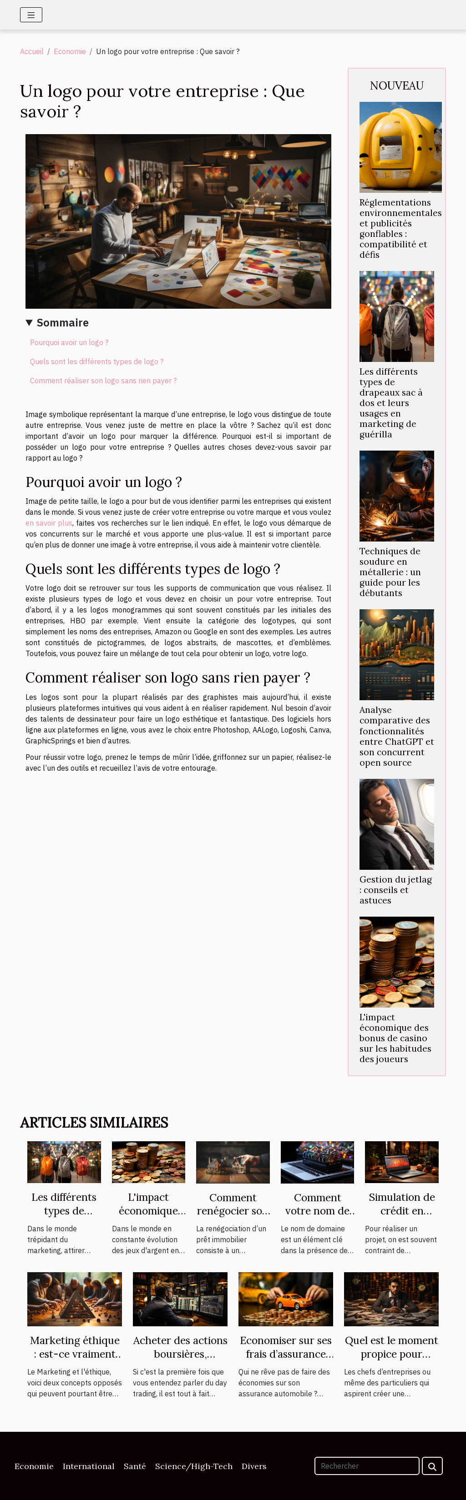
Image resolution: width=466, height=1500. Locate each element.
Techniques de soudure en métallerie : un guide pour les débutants (390, 572)
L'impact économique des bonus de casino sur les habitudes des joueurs (395, 1038)
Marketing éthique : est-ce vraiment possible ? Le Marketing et (75, 1361)
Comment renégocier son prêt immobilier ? (232, 1218)
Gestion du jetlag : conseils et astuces (396, 890)
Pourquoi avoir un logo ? (69, 342)
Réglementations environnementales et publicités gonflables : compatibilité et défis (401, 228)
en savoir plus (48, 522)
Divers (254, 1466)
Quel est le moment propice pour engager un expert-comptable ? (391, 1361)
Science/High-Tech (194, 1466)
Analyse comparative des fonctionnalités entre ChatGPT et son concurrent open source (397, 736)
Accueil (32, 51)
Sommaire (63, 322)
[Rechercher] (367, 1466)
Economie (70, 51)
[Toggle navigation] (31, 14)
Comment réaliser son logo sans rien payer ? (103, 380)
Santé (135, 1466)
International (89, 1466)
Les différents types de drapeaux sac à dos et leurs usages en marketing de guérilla (391, 403)
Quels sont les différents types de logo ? (96, 361)
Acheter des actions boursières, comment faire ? (180, 1354)
